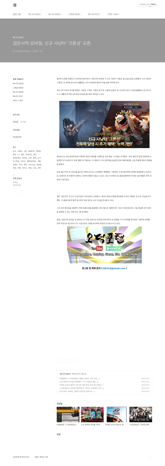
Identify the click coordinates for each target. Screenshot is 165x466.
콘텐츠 (15, 164)
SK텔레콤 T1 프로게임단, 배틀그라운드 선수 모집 (78, 378)
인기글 (23, 121)
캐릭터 (38, 151)
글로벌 (39, 164)
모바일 (24, 158)
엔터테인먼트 (31, 161)
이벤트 (20, 151)
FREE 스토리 (113, 14)
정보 (14, 154)
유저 (39, 168)
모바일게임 (17, 158)
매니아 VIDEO (34, 14)
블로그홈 (17, 14)
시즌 (25, 151)
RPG (20, 164)
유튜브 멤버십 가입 (41, 457)
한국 (25, 164)
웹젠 (34, 158)
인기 (39, 158)
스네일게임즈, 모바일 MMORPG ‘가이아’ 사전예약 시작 (80, 388)
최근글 (15, 121)
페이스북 (15, 194)
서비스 (24, 168)
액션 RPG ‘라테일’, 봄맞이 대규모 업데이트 (75, 391)
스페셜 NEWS (74, 14)
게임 (14, 168)
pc (18, 154)
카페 (19, 168)
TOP (150, 458)
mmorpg (31, 164)
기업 (34, 168)
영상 (22, 154)
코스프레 (16, 161)
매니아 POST (94, 14)
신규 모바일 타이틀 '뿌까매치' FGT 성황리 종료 (77, 381)
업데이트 (29, 154)
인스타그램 (21, 194)
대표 (39, 161)
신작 (29, 158)
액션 (29, 168)
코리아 (23, 161)
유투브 (27, 194)
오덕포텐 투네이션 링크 (21, 457)
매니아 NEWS (54, 14)
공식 (14, 151)
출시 (34, 154)
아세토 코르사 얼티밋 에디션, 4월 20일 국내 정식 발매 (80, 385)
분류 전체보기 (18, 79)
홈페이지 (31, 151)
